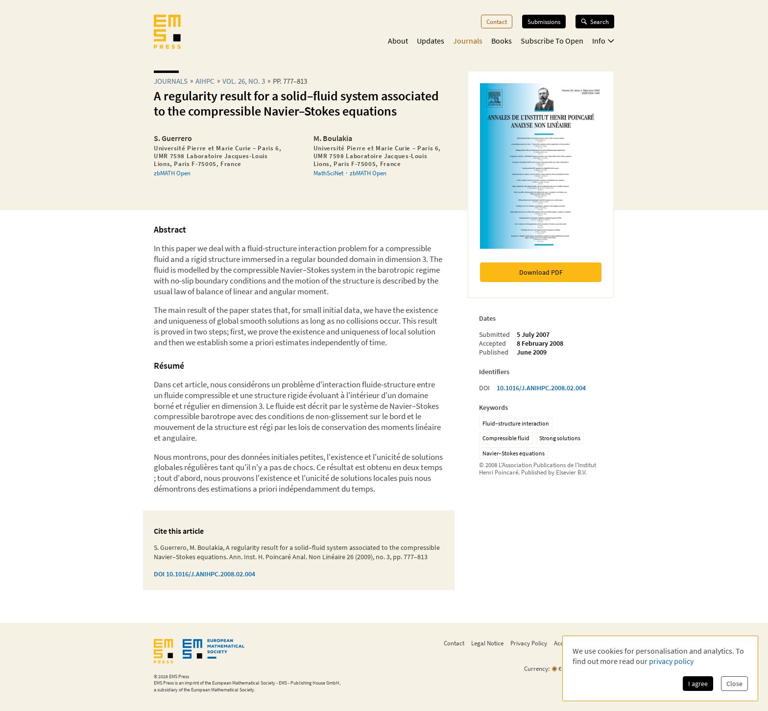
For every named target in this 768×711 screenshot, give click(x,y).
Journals (467, 41)
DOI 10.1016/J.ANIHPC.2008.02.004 (204, 573)
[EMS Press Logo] (167, 33)
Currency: (537, 668)
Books (501, 41)
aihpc (205, 81)
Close (734, 683)
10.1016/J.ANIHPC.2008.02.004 (541, 387)
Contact (496, 21)
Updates (430, 41)
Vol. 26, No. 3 (243, 81)
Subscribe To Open (552, 41)
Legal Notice (487, 643)
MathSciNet (328, 173)
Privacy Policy (528, 643)
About (398, 41)
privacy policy (671, 661)
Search (595, 21)
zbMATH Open (172, 173)
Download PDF (541, 272)
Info (603, 41)
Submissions (544, 21)
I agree (698, 683)
